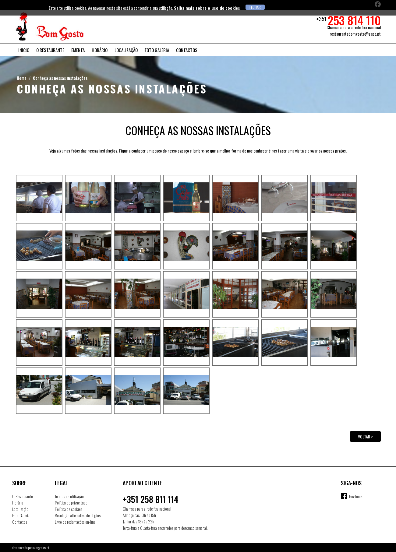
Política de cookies (68, 509)
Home (22, 78)
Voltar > (365, 436)
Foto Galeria (157, 50)
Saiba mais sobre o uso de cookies (207, 8)
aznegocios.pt (41, 547)
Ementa (78, 50)
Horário (100, 50)
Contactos (186, 50)
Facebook (355, 496)
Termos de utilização (69, 496)
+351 (321, 18)
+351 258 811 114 (151, 499)
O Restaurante (50, 50)
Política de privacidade (71, 502)
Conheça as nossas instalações (60, 78)
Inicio (23, 50)
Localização (126, 50)
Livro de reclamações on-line (75, 522)
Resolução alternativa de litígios (78, 515)
